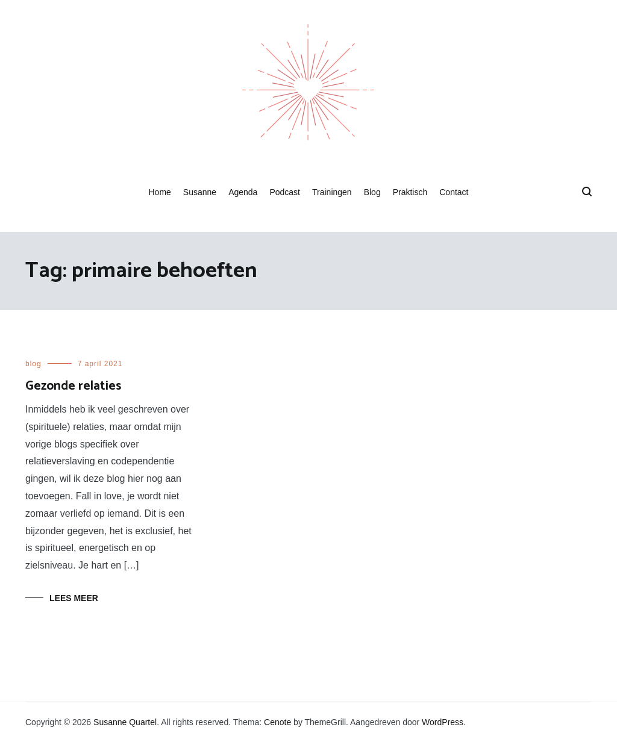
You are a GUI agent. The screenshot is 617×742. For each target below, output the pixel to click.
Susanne (199, 192)
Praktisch (410, 192)
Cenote (277, 722)
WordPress (442, 722)
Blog (372, 192)
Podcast (284, 192)
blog (33, 364)
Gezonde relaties (73, 386)
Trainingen (332, 192)
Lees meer (73, 598)
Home (159, 192)
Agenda (242, 192)
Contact (453, 192)
